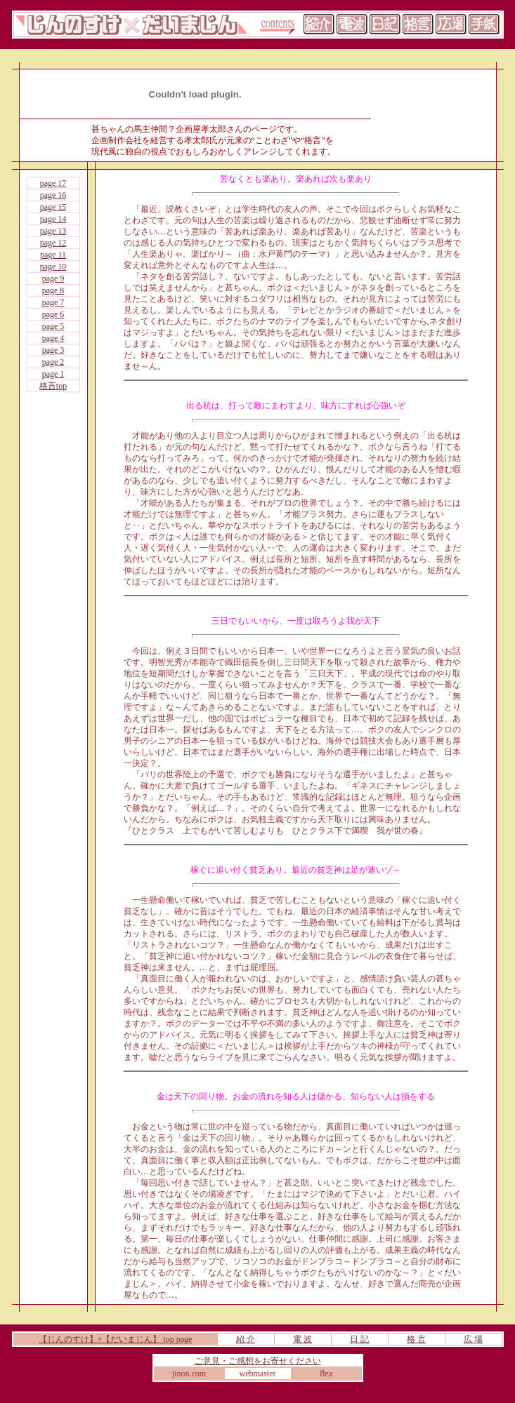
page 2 (53, 362)
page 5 (53, 326)
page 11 (53, 255)
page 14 (53, 219)
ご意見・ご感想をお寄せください (258, 1361)
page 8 (53, 290)
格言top (53, 386)
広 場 (473, 1339)
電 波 (302, 1339)
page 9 (53, 278)
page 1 (53, 374)
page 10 (53, 266)
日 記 (359, 1339)
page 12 (53, 243)
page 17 (53, 183)
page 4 (53, 338)
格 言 (416, 1339)
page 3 (53, 350)
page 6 (53, 314)
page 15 (53, 207)
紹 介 (245, 1339)
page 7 (53, 302)
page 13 (53, 231)
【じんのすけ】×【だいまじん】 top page (116, 1339)
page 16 (53, 195)
